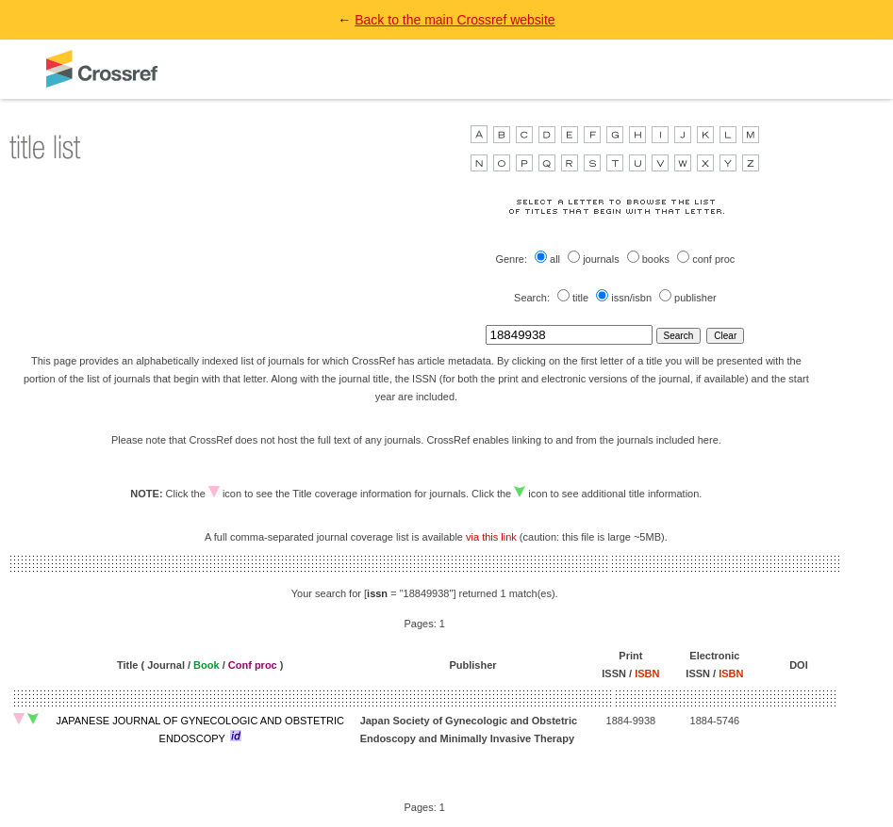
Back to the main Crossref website (454, 19)
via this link (491, 537)
